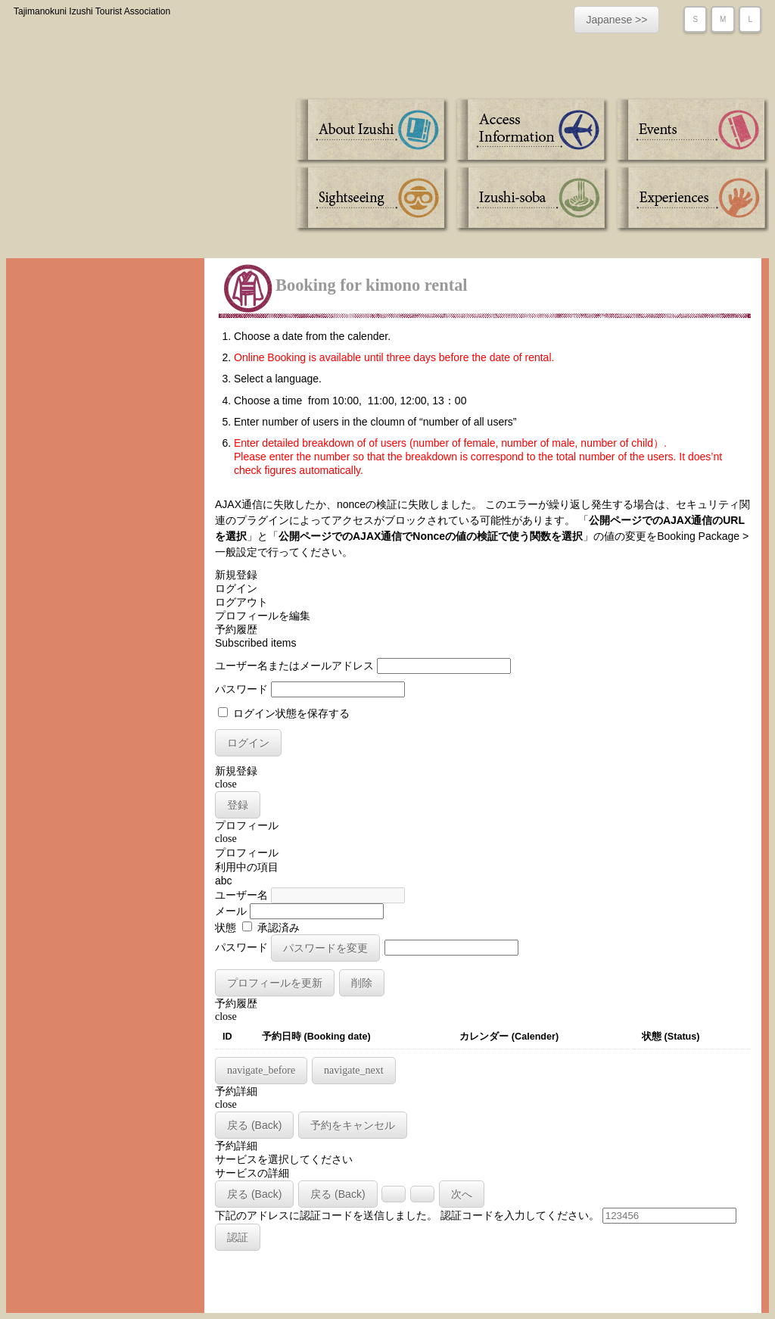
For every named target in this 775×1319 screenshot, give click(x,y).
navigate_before (261, 1070)
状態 (225, 927)
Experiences (690, 199)
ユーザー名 (241, 895)
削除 (361, 983)
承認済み (271, 927)
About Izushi (373, 131)
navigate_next (354, 1070)
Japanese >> (616, 20)
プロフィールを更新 (274, 983)
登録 (237, 805)
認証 (237, 1237)
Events (690, 131)
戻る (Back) (254, 1125)
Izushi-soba (532, 199)
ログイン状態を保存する (284, 713)
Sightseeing (373, 199)
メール (231, 911)
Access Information (532, 131)
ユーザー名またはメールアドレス (294, 666)
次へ (461, 1194)
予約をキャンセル (352, 1125)
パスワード (241, 689)
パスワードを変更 (325, 948)
